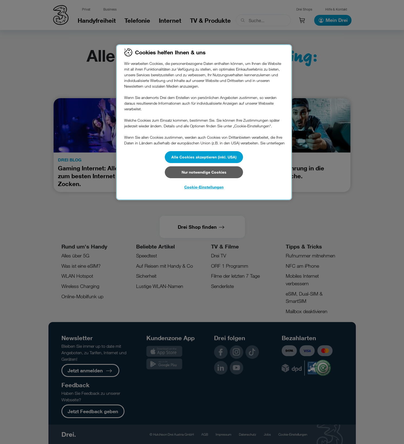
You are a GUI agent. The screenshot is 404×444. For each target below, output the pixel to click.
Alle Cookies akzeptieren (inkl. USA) (204, 157)
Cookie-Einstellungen (204, 187)
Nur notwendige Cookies (204, 172)
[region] (204, 122)
